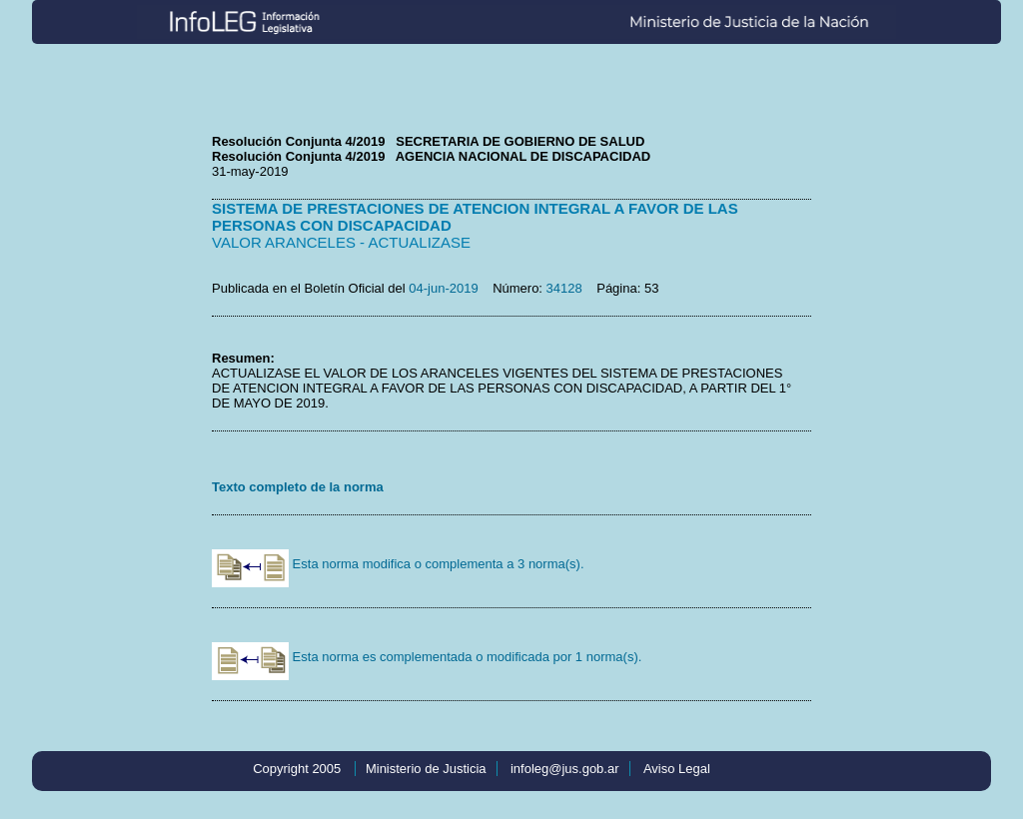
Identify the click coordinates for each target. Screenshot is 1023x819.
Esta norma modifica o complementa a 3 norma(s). (398, 563)
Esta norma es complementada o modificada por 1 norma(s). (426, 656)
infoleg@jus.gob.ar (565, 768)
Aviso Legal (676, 768)
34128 (564, 288)
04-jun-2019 (443, 288)
